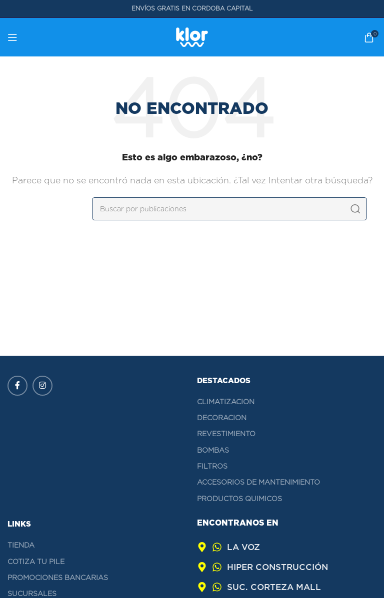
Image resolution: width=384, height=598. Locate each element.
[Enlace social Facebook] (18, 386)
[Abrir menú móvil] (12, 37)
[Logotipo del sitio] (192, 36)
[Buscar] (229, 208)
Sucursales (32, 594)
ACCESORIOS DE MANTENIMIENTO (258, 482)
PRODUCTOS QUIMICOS (239, 499)
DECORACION (221, 418)
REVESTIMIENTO (226, 434)
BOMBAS (213, 450)
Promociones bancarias (58, 578)
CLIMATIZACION (225, 402)
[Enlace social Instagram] (42, 386)
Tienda (21, 545)
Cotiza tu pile (36, 562)
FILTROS (212, 466)
